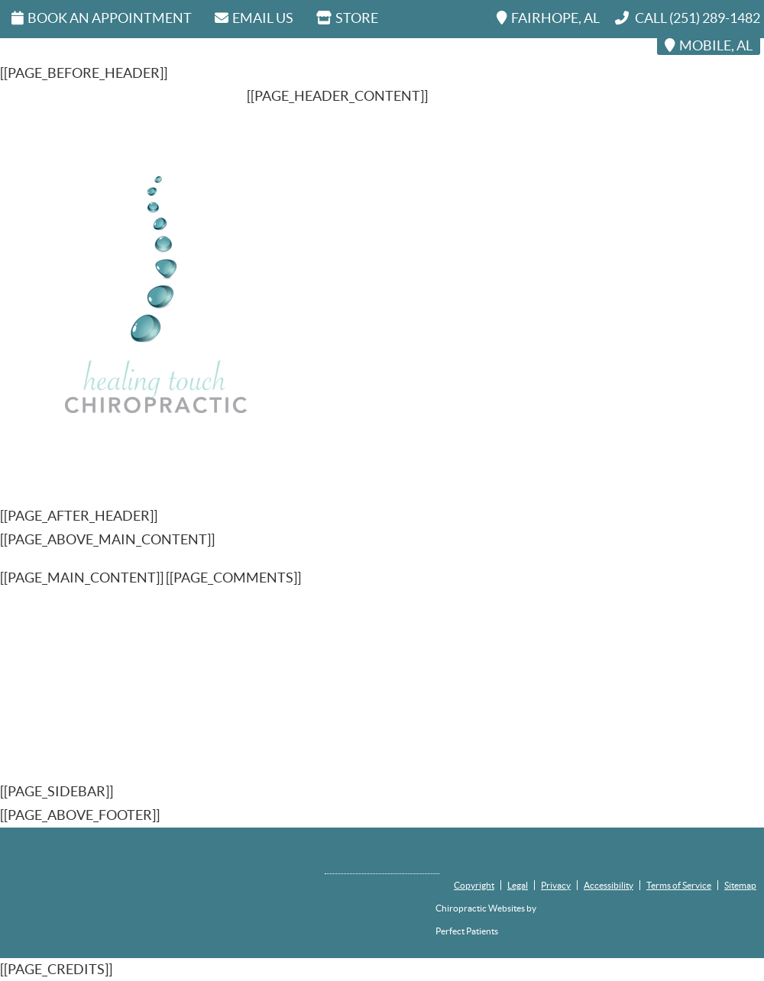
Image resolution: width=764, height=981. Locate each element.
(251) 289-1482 (714, 18)
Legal (517, 885)
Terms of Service (678, 885)
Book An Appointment (101, 18)
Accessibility (608, 885)
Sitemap (740, 885)
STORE (347, 18)
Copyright (474, 885)
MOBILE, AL (709, 45)
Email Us (254, 18)
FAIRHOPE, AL (548, 18)
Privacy (556, 885)
